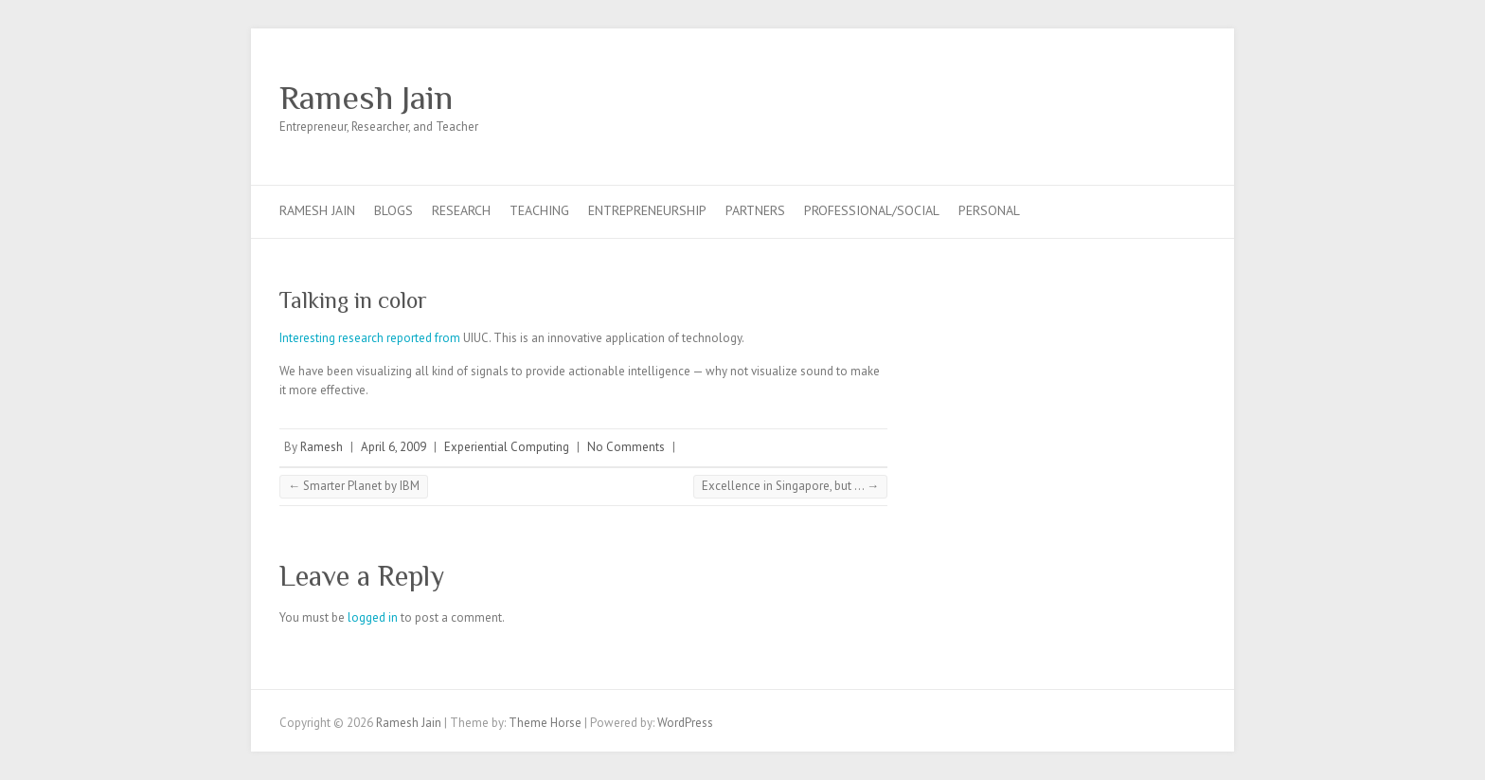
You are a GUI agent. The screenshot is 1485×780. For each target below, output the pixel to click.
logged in (373, 617)
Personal (989, 210)
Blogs (393, 210)
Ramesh (321, 447)
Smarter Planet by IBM (354, 486)
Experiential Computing (506, 447)
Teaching (539, 210)
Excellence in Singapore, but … (790, 486)
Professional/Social (871, 210)
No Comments (626, 447)
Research (461, 210)
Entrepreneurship (647, 210)
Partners (755, 210)
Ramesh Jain (366, 98)
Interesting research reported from (369, 338)
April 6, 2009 (393, 447)
